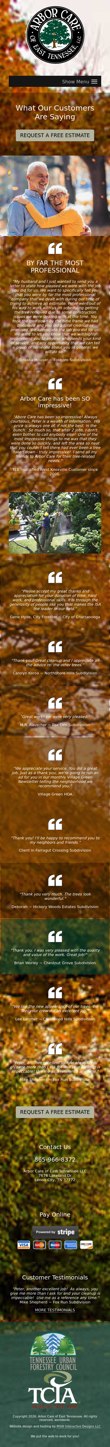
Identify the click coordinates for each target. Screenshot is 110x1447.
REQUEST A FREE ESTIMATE (55, 135)
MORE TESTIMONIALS (55, 1310)
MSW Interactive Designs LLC (79, 1426)
